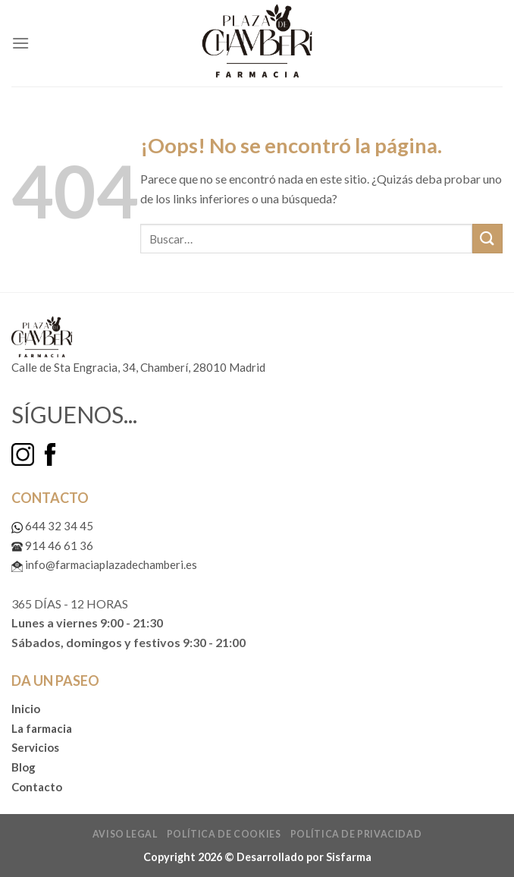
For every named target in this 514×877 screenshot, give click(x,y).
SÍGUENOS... (74, 414)
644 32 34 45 (52, 526)
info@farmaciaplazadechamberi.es (104, 564)
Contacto (36, 787)
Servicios (35, 747)
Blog (23, 767)
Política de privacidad (356, 834)
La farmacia (41, 728)
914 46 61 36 (52, 545)
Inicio (25, 708)
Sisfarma (348, 856)
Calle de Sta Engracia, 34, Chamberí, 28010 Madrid (138, 367)
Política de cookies (224, 834)
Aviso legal (125, 834)
